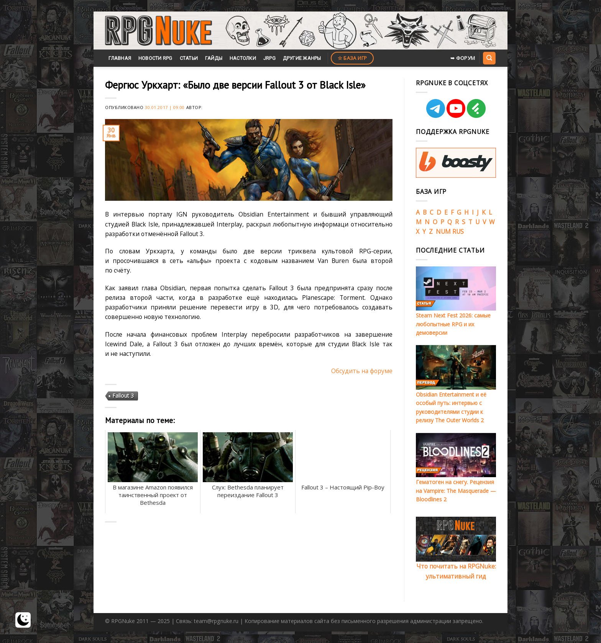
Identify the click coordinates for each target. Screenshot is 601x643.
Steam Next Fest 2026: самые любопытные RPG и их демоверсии (453, 324)
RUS (458, 231)
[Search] (489, 58)
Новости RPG (155, 58)
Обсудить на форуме (361, 371)
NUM (443, 231)
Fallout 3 (123, 395)
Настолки (243, 58)
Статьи (189, 58)
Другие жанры (302, 58)
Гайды (213, 58)
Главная (119, 58)
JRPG (269, 58)
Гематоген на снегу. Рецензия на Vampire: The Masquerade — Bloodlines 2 (456, 490)
